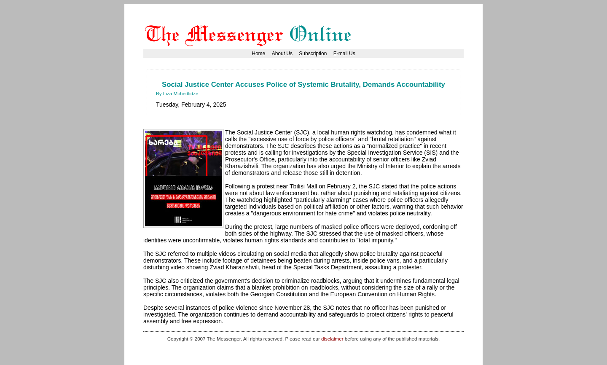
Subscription (313, 53)
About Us (282, 53)
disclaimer (332, 338)
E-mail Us (344, 53)
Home (258, 53)
